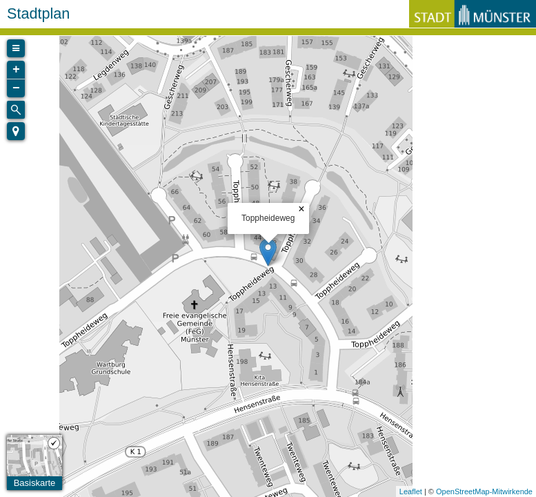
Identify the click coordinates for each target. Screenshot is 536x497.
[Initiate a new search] (16, 110)
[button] (16, 131)
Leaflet (410, 491)
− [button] (16, 88)
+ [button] (16, 69)
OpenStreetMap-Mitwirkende (484, 491)
